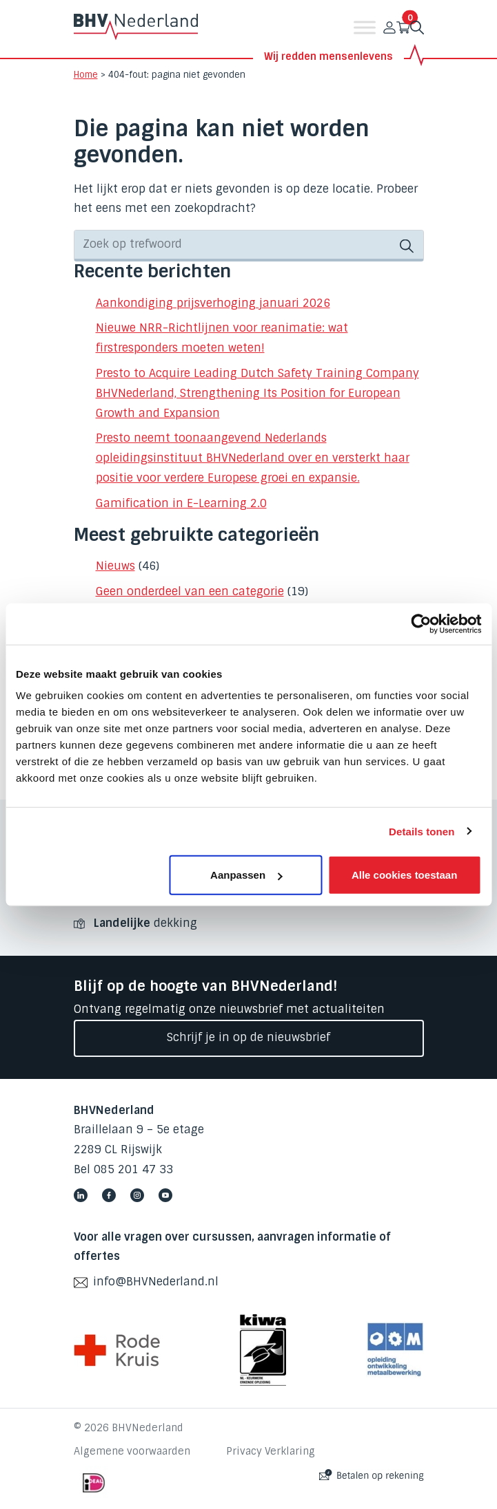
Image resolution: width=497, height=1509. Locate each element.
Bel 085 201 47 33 (123, 1169)
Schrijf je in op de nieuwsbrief (248, 1037)
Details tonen (421, 831)
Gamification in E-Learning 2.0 (181, 503)
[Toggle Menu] (365, 27)
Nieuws (115, 566)
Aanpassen (246, 875)
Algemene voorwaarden (132, 1451)
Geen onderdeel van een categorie (190, 591)
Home (86, 75)
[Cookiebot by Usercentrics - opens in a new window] (421, 623)
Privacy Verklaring (270, 1451)
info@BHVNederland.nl (156, 1281)
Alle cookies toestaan (404, 875)
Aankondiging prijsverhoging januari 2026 (213, 303)
